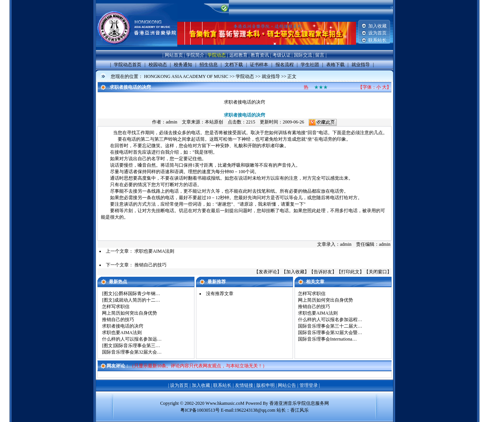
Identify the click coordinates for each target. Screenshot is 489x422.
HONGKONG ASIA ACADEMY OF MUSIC (186, 76)
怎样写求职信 (116, 306)
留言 (319, 55)
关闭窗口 (378, 271)
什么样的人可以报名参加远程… (330, 319)
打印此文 (350, 271)
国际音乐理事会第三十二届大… (330, 326)
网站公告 (287, 385)
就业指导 (271, 76)
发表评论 (268, 271)
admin (171, 122)
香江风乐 (299, 410)
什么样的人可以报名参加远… (132, 339)
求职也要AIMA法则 (154, 251)
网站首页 (174, 55)
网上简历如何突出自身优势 (129, 313)
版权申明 (265, 385)
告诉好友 (323, 271)
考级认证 (281, 55)
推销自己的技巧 (150, 265)
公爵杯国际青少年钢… (137, 293)
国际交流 (303, 55)
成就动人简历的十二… (137, 300)
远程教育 (238, 55)
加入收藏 (377, 26)
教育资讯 (260, 55)
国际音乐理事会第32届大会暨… (330, 332)
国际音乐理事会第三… (137, 345)
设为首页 (377, 33)
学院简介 (195, 55)
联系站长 (377, 40)
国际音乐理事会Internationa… (327, 339)
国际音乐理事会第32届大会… (132, 352)
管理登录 (309, 385)
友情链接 (244, 385)
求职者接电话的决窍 (122, 326)
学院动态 (216, 55)
